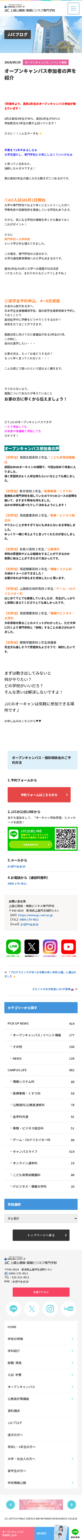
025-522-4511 (20, 1277)
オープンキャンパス (21, 1387)
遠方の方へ (15, 1435)
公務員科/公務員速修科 (43, 1105)
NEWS (43, 1058)
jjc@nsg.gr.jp (16, 866)
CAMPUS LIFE (41, 1070)
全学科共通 (43, 1116)
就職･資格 (14, 1363)
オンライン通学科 (43, 1163)
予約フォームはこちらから (39, 795)
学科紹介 (14, 1351)
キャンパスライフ (43, 1151)
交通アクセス (41, 1292)
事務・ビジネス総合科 (43, 1128)
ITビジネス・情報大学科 (43, 1186)
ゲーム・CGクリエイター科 (43, 1140)
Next (71, 1504)
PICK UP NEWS (41, 1023)
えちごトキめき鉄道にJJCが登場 (53, 989)
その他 (43, 1046)
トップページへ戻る (41, 1235)
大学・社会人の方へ (21, 1458)
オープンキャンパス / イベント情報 (45, 62)
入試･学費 (14, 1375)
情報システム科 (43, 1081)
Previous (10, 1504)
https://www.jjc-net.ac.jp (35, 915)
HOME (12, 1327)
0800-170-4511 (17, 883)
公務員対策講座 (18, 1399)
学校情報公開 (17, 1482)
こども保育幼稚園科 (43, 1175)
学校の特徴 (15, 1339)
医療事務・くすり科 (43, 1093)
